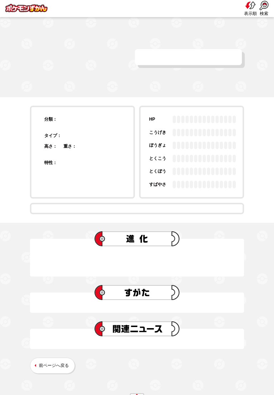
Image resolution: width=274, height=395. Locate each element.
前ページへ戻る (54, 365)
